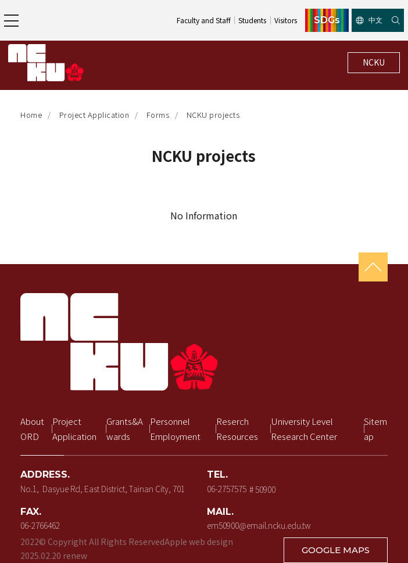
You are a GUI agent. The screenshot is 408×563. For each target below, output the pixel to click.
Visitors (285, 20)
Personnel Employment (175, 428)
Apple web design (198, 541)
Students (252, 20)
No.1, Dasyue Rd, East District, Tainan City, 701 (102, 489)
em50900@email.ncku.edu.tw (258, 525)
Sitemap (375, 428)
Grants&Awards (124, 428)
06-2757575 (226, 489)
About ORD (33, 428)
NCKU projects (213, 114)
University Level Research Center (304, 428)
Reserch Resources (237, 428)
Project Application (94, 114)
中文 (369, 20)
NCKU (374, 62)
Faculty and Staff (204, 20)
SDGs (327, 20)
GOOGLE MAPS (336, 549)
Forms (158, 114)
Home (31, 114)
